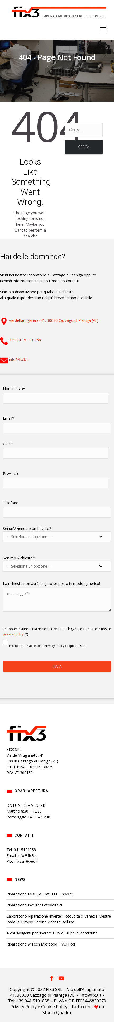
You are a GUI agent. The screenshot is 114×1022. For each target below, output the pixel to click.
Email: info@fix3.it (22, 855)
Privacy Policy (23, 1007)
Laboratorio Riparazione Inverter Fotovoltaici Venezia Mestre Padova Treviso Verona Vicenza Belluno (59, 919)
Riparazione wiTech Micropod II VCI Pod (41, 944)
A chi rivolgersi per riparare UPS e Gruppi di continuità (52, 932)
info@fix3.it (18, 359)
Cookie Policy (54, 1007)
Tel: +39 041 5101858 (28, 1001)
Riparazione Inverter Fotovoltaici (34, 905)
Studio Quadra (56, 1012)
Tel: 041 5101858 (21, 849)
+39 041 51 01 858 (25, 339)
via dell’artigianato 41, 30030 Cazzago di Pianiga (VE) (53, 320)
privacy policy (13, 634)
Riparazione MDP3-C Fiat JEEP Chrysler (40, 893)
